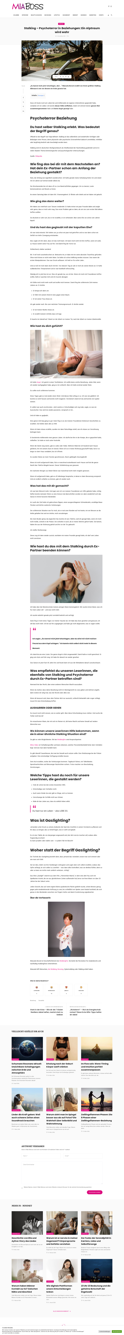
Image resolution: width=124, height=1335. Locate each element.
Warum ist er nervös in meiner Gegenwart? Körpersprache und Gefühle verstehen (62, 1241)
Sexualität (41, 1000)
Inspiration (16, 1110)
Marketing (92, 15)
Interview (25, 15)
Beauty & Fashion (36, 15)
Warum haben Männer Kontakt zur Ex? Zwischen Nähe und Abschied (25, 1288)
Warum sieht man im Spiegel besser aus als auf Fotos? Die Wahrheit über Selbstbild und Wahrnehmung (61, 1119)
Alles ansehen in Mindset (62, 1311)
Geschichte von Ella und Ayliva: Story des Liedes (24, 1239)
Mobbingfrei (61, 739)
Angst (38, 382)
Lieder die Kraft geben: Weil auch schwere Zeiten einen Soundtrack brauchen (26, 1117)
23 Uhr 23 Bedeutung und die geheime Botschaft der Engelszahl (95, 1288)
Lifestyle (57, 15)
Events (101, 15)
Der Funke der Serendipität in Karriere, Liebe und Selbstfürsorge (96, 1241)
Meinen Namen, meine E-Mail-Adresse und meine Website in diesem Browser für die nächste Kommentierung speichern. (58, 1187)
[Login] (108, 15)
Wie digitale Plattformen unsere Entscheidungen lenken (59, 1288)
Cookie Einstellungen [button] (104, 1331)
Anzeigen (41, 95)
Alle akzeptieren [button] (117, 1331)
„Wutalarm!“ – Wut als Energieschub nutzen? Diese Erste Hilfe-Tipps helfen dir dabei (85, 1012)
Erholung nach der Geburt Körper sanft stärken (59, 1065)
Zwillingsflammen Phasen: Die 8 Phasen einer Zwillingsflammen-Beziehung (96, 1117)
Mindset (75, 15)
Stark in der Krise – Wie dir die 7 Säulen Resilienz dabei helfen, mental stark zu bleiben (46, 1012)
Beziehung (48, 15)
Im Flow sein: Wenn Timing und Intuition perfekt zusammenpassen (94, 1066)
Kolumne (16, 15)
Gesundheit (66, 15)
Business (84, 15)
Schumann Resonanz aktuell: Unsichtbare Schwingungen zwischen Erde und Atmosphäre (27, 1068)
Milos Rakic (34, 745)
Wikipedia (38, 156)
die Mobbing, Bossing (55, 969)
